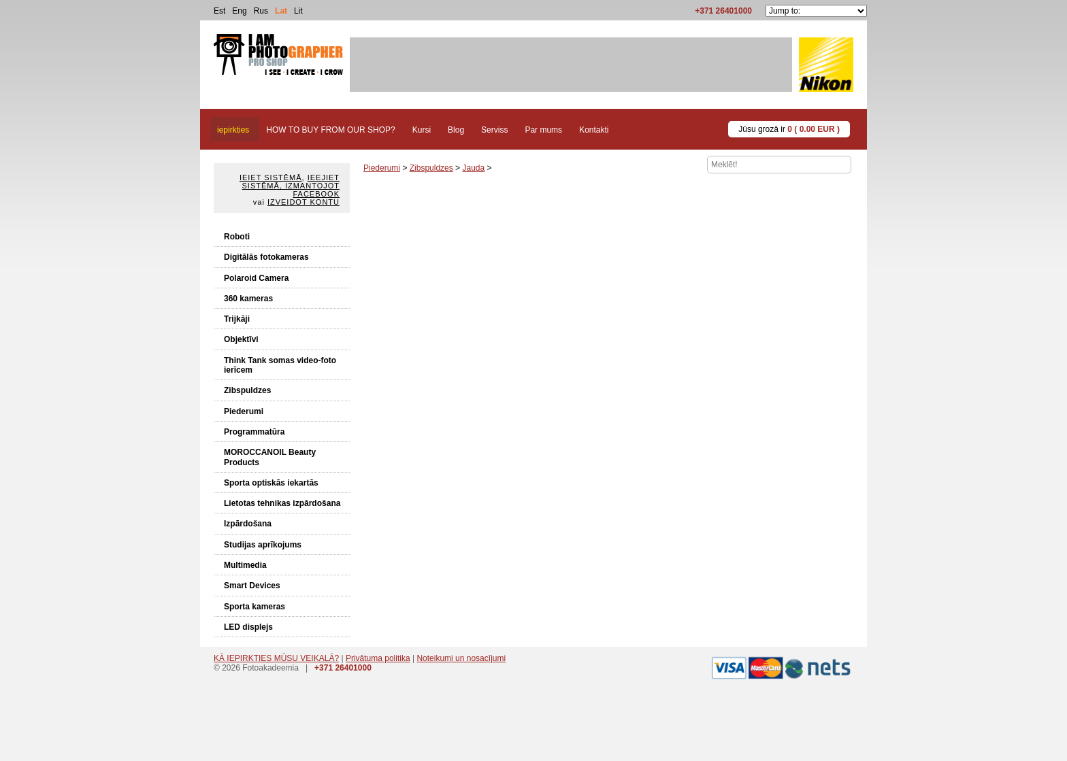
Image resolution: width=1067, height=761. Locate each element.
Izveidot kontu (303, 202)
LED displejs (248, 627)
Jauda (473, 168)
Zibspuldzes (247, 390)
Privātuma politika (378, 658)
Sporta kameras (254, 606)
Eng (239, 11)
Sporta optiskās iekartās (271, 483)
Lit (298, 11)
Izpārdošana (248, 523)
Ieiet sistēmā (271, 177)
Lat (281, 11)
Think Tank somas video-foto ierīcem (280, 365)
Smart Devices (252, 585)
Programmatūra (254, 432)
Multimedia (245, 565)
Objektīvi (241, 339)
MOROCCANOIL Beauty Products (270, 457)
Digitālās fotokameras (266, 257)
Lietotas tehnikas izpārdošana (282, 503)
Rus (261, 11)
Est (219, 11)
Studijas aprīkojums (262, 544)
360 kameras (248, 298)
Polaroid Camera (256, 278)
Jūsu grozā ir (789, 129)
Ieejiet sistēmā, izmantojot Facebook (291, 185)
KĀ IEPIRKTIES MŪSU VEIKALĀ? (276, 658)
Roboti (237, 236)
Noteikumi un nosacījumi (461, 658)
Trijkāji (237, 319)
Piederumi (243, 411)
